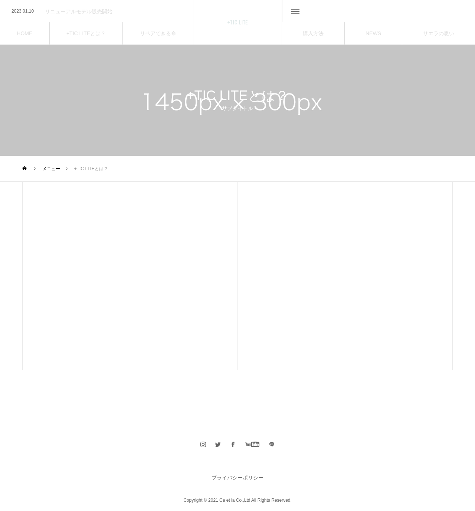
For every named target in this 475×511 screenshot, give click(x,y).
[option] (96, 11)
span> (272, 444)
